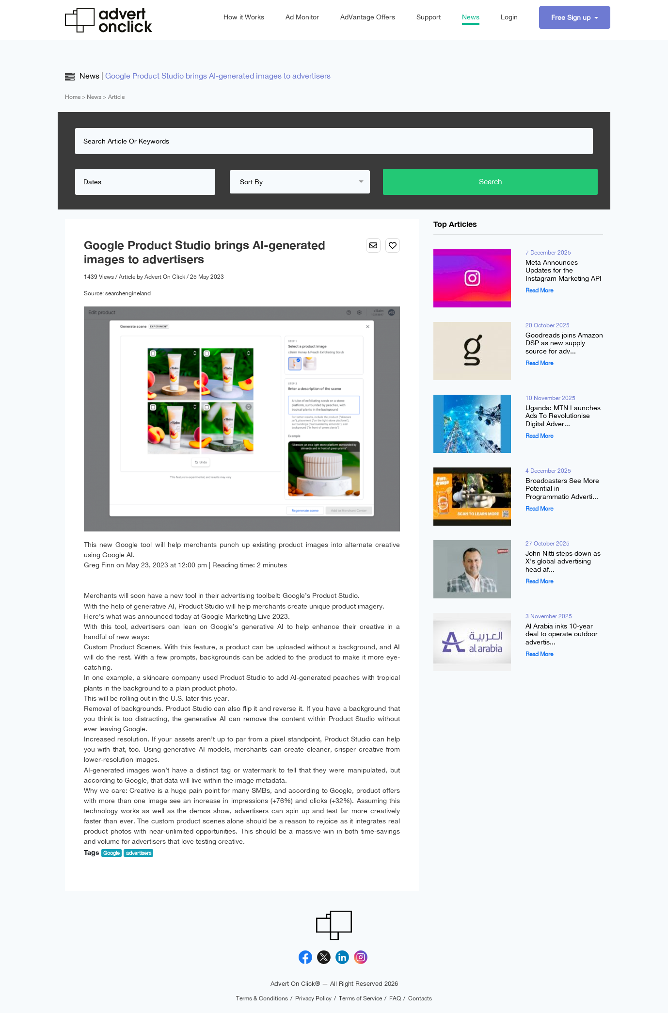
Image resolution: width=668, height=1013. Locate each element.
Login (509, 17)
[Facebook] (305, 957)
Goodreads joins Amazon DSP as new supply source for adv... (564, 343)
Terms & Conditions (262, 998)
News (470, 17)
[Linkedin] (342, 957)
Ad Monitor (302, 17)
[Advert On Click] (108, 20)
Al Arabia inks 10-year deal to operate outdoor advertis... (561, 634)
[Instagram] (360, 957)
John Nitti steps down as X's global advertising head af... (563, 561)
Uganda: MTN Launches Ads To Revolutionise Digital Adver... (563, 416)
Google (111, 853)
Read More (539, 290)
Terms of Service (360, 998)
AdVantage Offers (367, 17)
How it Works (243, 17)
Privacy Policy (313, 998)
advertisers (138, 853)
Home (72, 97)
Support (428, 17)
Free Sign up (571, 17)
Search (547, 182)
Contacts (420, 998)
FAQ (395, 998)
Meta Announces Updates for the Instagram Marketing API (563, 270)
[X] (324, 957)
